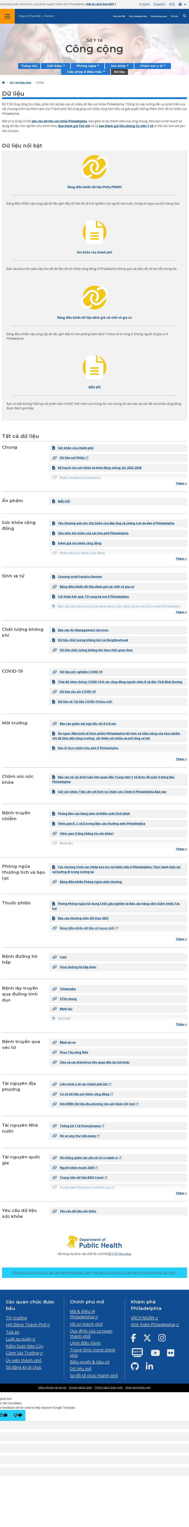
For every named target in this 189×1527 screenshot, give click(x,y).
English (144, 4)
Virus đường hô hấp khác (74, 967)
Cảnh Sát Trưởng (22, 1353)
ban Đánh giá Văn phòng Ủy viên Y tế (126, 126)
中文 (172, 4)
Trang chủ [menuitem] (29, 66)
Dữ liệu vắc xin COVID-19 (73, 692)
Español (159, 4)
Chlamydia (64, 989)
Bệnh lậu (62, 1009)
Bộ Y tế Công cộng (119, 1254)
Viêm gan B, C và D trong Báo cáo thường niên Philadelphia (98, 823)
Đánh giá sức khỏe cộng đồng (77, 543)
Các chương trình (138, 16)
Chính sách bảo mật (108, 1387)
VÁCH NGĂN (142, 1318)
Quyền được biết (80, 1387)
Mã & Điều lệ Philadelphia (82, 1314)
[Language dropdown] (183, 4)
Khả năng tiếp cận (138, 1387)
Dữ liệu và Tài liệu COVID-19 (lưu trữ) (82, 702)
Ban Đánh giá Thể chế (74, 126)
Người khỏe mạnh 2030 (73, 1168)
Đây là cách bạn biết (101, 4)
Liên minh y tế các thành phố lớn (80, 1084)
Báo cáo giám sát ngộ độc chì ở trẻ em (84, 724)
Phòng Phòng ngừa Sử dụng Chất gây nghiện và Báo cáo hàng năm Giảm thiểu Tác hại (116, 906)
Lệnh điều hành (85, 1343)
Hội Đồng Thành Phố (26, 1324)
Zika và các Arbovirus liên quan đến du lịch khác (91, 1062)
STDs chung (64, 999)
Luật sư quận (19, 1339)
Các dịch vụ (119, 16)
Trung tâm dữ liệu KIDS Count (78, 1177)
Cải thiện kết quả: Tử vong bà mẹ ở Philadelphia (90, 597)
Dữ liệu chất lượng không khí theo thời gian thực (92, 650)
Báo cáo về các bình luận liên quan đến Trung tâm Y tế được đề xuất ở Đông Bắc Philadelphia (113, 779)
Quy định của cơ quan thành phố (91, 1333)
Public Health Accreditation (76, 478)
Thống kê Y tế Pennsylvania (76, 1126)
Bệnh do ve (64, 1042)
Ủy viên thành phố (24, 1360)
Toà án (12, 1332)
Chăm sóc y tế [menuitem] (151, 66)
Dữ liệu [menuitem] (119, 72)
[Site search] (184, 16)
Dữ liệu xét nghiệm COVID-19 (77, 672)
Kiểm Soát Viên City (24, 1346)
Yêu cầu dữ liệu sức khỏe (74, 1211)
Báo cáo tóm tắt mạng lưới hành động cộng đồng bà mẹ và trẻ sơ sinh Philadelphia (116, 606)
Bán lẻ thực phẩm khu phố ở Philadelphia (85, 748)
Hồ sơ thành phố (86, 1324)
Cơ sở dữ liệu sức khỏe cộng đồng (80, 1094)
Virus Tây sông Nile (70, 1052)
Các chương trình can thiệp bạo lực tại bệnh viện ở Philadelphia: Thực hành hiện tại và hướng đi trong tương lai (116, 869)
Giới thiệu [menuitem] (54, 66)
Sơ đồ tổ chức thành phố (94, 1375)
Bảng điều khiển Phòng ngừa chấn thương (87, 882)
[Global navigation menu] (7, 16)
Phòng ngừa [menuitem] (86, 66)
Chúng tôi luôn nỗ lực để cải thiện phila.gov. (94, 1272)
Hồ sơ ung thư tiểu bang (74, 1136)
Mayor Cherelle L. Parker (36, 16)
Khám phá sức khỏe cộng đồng (78, 553)
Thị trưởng (16, 1318)
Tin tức (174, 16)
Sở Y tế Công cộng (20, 82)
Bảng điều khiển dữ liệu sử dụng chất (83, 928)
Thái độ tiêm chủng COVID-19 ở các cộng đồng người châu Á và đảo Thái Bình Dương (117, 682)
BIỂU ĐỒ (61, 501)
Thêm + (181, 483)
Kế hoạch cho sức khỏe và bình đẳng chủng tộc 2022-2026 (96, 468)
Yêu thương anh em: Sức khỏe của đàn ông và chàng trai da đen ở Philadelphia (113, 523)
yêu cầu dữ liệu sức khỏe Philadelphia (59, 121)
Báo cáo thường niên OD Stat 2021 (80, 918)
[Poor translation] (18, 1415)
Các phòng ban (159, 16)
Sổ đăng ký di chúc (24, 1367)
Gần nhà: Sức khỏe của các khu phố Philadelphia (90, 533)
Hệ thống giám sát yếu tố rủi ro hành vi (85, 1158)
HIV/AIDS (61, 1019)
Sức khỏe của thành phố (72, 448)
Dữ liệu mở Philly (68, 458)
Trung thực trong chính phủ (92, 1352)
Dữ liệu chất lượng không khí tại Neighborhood (90, 640)
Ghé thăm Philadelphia (153, 1324)
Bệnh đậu (62, 843)
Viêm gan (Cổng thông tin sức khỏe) (82, 833)
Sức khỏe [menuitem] (118, 66)
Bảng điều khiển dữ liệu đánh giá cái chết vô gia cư (93, 587)
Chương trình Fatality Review (77, 577)
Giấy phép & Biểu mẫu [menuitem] (84, 72)
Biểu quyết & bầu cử (89, 1362)
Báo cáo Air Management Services (80, 630)
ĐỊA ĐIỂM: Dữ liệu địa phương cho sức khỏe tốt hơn (93, 1104)
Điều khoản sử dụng (52, 1387)
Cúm (59, 957)
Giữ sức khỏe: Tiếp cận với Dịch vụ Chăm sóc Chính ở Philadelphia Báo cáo (109, 792)
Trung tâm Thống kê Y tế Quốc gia (81, 1187)
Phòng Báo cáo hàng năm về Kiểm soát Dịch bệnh (91, 813)
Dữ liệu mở (80, 1368)
